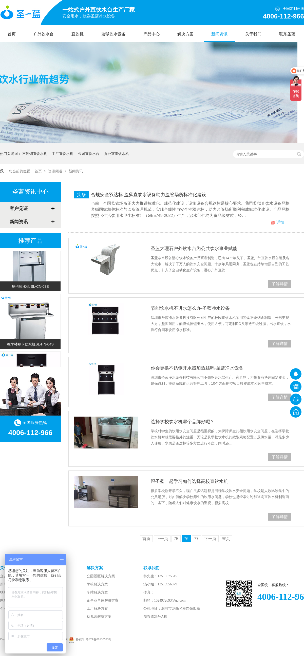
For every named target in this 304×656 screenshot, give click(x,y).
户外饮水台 (43, 34)
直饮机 (77, 34)
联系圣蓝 (287, 34)
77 (196, 539)
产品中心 (151, 34)
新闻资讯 (219, 34)
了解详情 (280, 284)
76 (186, 539)
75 (176, 539)
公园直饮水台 (88, 154)
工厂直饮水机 (62, 154)
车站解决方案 (97, 592)
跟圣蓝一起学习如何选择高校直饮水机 (189, 481)
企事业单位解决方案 (103, 600)
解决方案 (185, 34)
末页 (226, 539)
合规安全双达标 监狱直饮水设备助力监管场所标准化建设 (148, 194)
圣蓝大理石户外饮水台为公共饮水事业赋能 (194, 248)
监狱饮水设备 (113, 34)
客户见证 (19, 208)
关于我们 (253, 34)
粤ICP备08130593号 (99, 639)
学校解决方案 (97, 584)
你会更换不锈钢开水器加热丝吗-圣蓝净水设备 (197, 368)
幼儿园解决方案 (99, 617)
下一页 (210, 539)
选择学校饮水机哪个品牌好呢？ (183, 421)
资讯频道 (55, 171)
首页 (12, 34)
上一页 (162, 539)
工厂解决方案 (97, 608)
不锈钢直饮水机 (34, 154)
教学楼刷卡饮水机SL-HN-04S (30, 345)
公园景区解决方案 (101, 576)
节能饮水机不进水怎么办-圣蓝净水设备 (190, 308)
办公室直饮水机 (116, 154)
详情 (280, 222)
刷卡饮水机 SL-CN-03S (30, 287)
